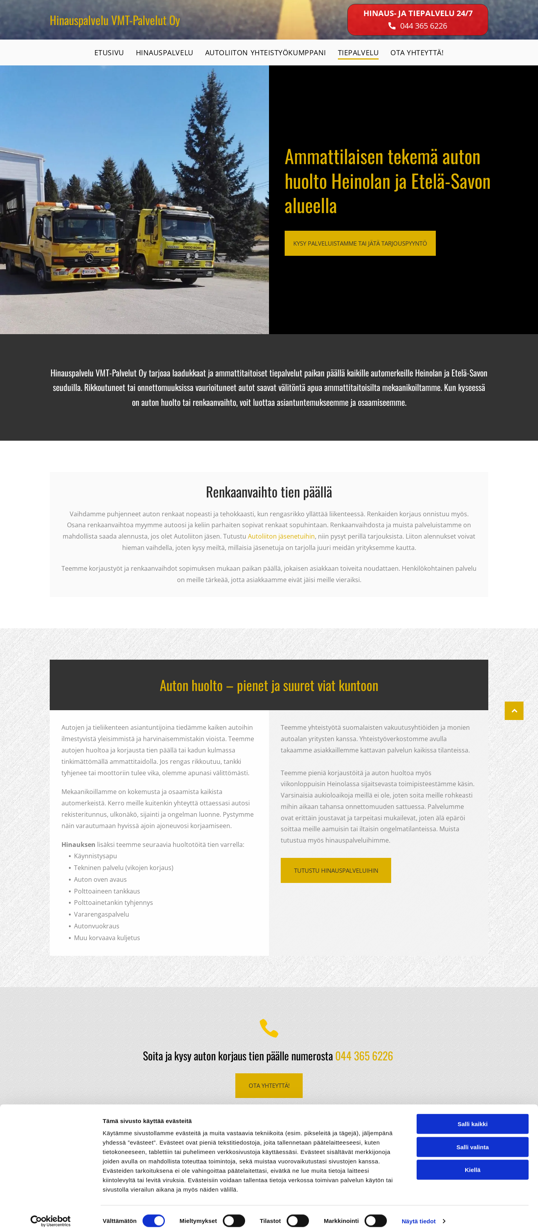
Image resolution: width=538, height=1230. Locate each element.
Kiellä (472, 1163)
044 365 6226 (423, 25)
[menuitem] (109, 52)
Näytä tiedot (419, 1214)
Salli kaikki (473, 1117)
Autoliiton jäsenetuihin (281, 536)
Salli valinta (473, 1140)
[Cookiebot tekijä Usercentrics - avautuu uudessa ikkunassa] (50, 1215)
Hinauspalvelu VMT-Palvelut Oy (115, 20)
